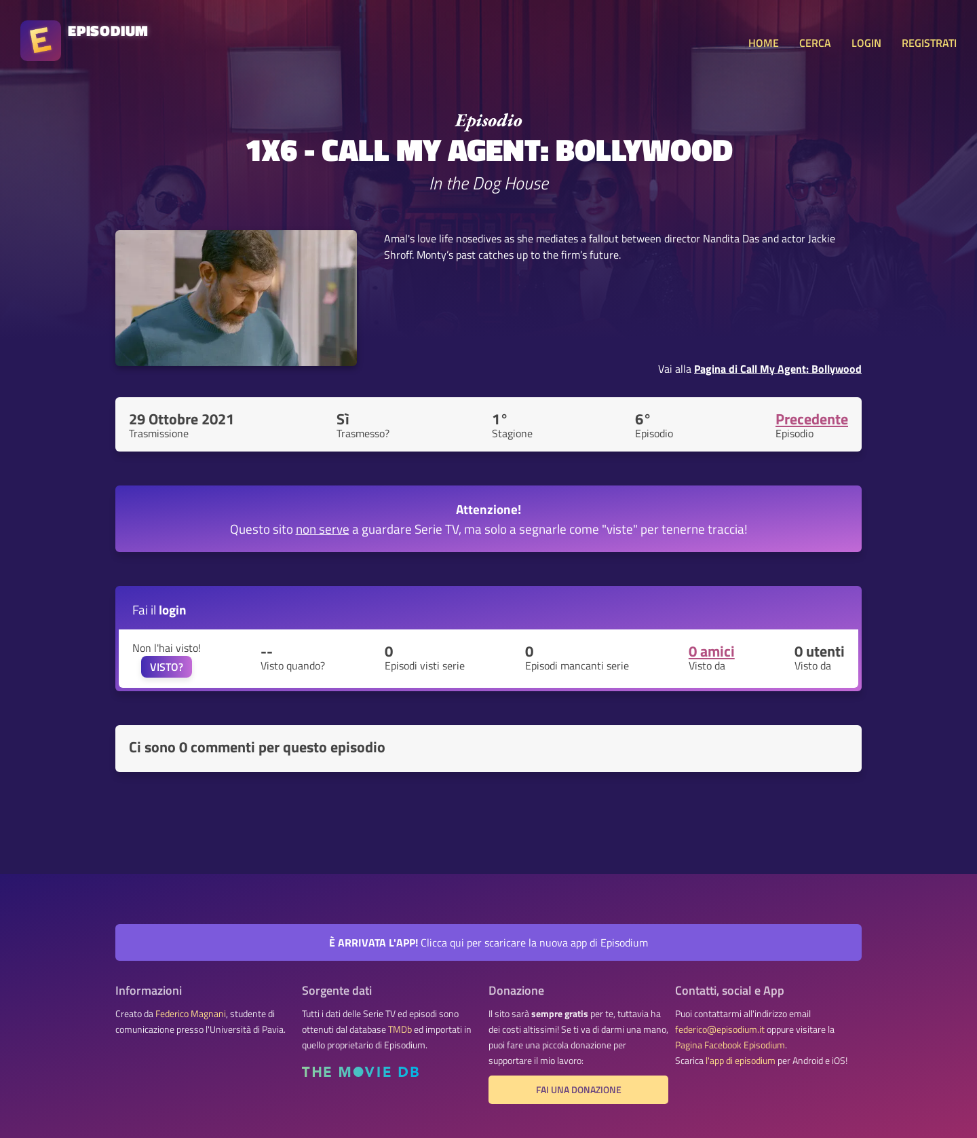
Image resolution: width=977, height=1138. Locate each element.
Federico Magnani (190, 1013)
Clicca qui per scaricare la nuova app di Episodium (488, 942)
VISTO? (166, 667)
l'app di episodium (740, 1060)
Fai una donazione (578, 1089)
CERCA (815, 43)
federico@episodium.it (720, 1029)
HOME (763, 43)
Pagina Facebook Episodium (730, 1045)
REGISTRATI (929, 43)
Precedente (811, 418)
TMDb (400, 1029)
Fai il (159, 609)
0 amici (712, 651)
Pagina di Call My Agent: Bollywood (778, 369)
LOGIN (866, 43)
